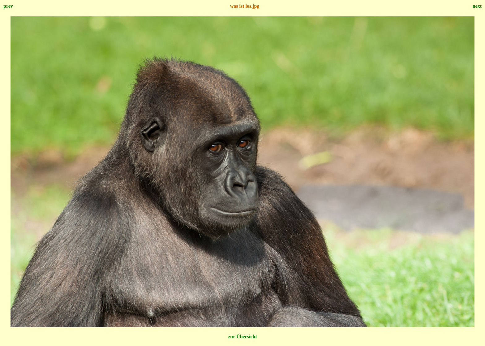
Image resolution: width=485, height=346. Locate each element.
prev (8, 6)
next (477, 6)
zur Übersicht (242, 336)
